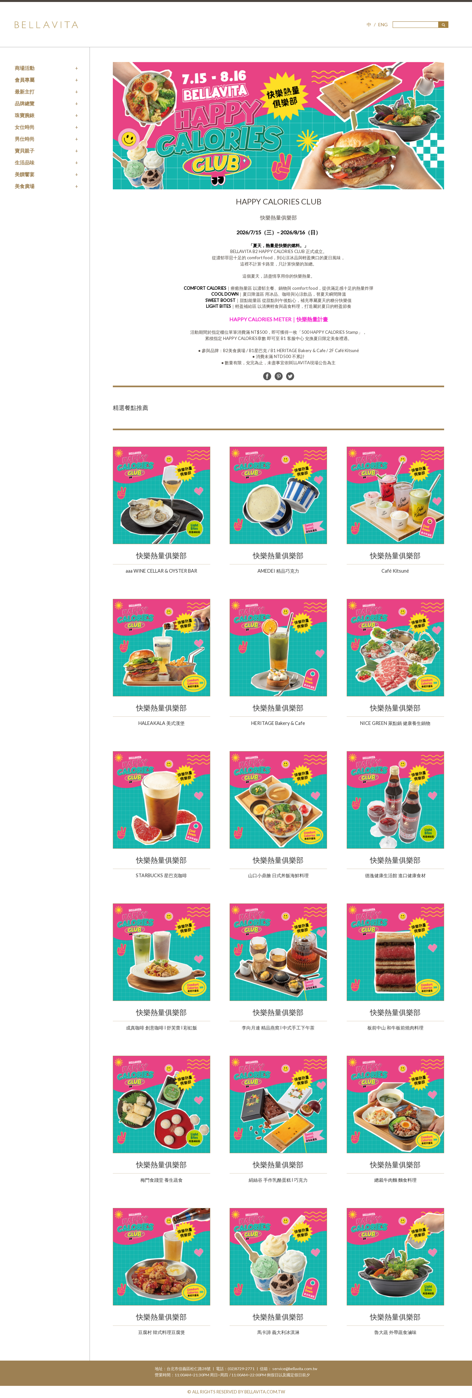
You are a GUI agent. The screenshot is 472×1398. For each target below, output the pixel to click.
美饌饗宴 (24, 174)
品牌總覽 (24, 103)
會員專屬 (24, 80)
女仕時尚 (24, 127)
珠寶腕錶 (24, 115)
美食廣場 (24, 186)
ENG (383, 24)
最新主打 (24, 92)
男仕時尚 (24, 139)
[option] (278, 125)
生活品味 (24, 162)
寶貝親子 (24, 151)
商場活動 (24, 68)
